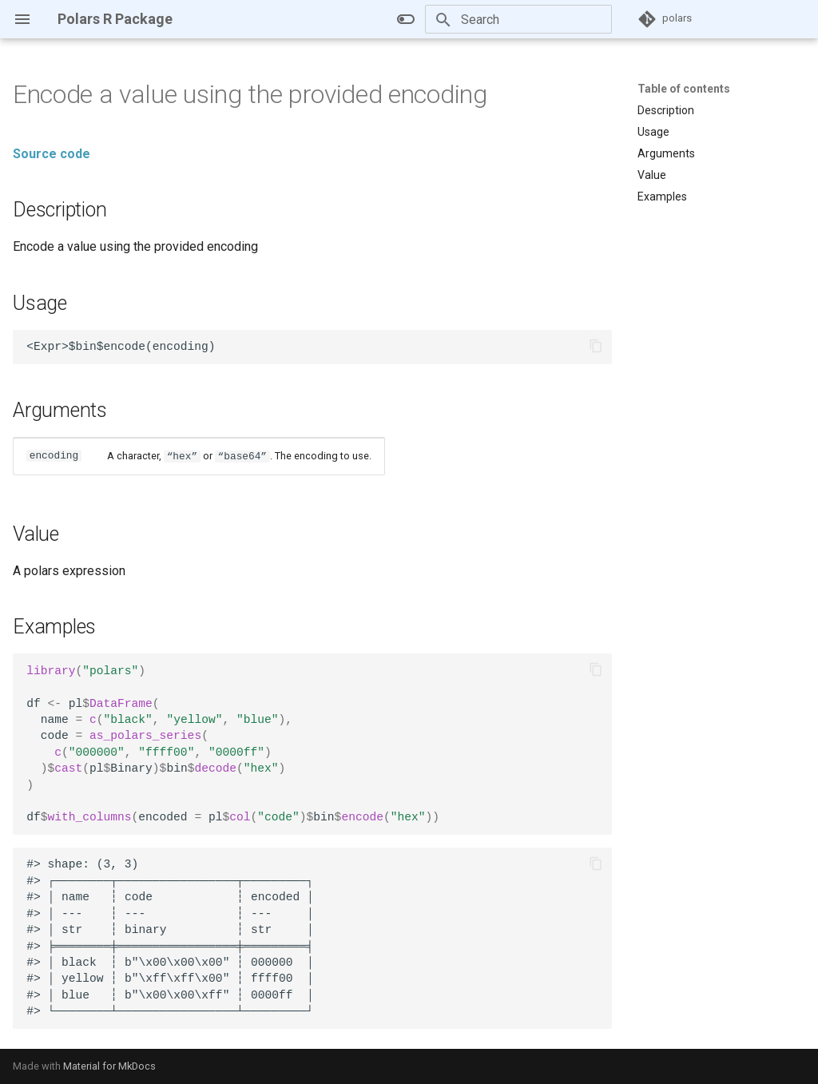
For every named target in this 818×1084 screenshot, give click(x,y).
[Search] (518, 19)
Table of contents (683, 88)
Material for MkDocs (109, 1066)
